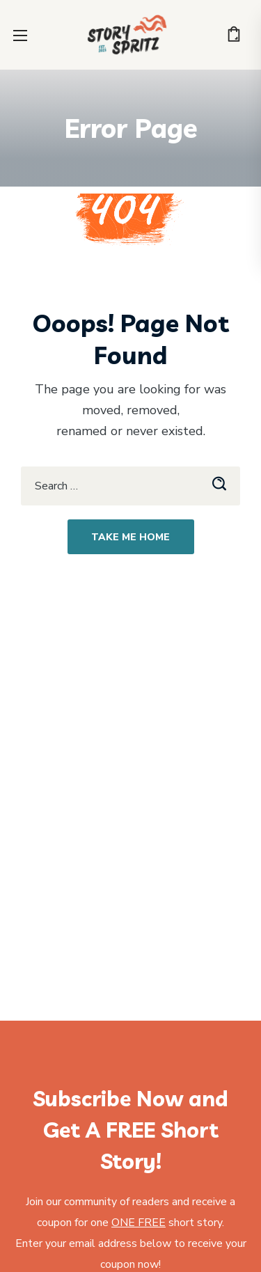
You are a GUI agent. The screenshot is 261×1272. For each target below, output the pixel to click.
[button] (234, 35)
